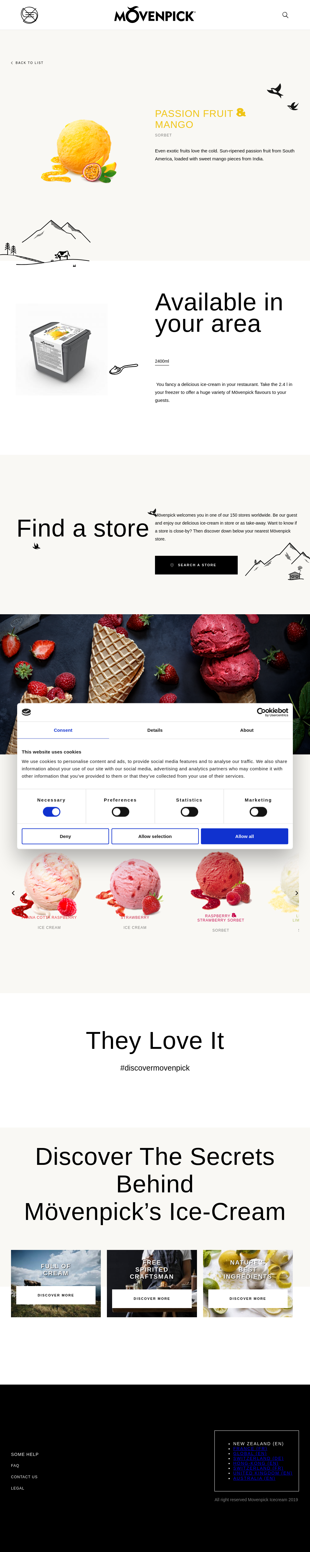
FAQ (15, 1466)
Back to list (27, 63)
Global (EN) (250, 1453)
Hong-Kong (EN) (256, 1463)
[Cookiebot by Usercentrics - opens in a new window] (261, 712)
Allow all (244, 836)
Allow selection (155, 836)
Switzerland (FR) (258, 1468)
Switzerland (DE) (258, 1458)
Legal (18, 1488)
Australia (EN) (254, 1478)
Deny (65, 836)
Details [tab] (155, 729)
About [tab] (247, 729)
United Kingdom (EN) (263, 1473)
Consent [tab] (63, 729)
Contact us (24, 1477)
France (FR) (250, 1448)
